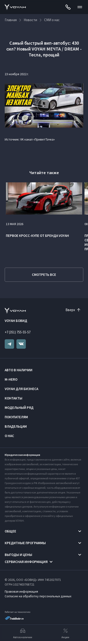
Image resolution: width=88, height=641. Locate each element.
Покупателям (16, 417)
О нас (9, 436)
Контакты (13, 398)
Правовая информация (21, 591)
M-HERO (11, 379)
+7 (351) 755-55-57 (18, 332)
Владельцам (16, 426)
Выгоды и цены (18, 554)
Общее (10, 531)
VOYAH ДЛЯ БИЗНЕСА (21, 389)
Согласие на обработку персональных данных (38, 596)
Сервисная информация (26, 561)
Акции (65, 633)
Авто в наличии (18, 370)
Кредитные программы (25, 543)
